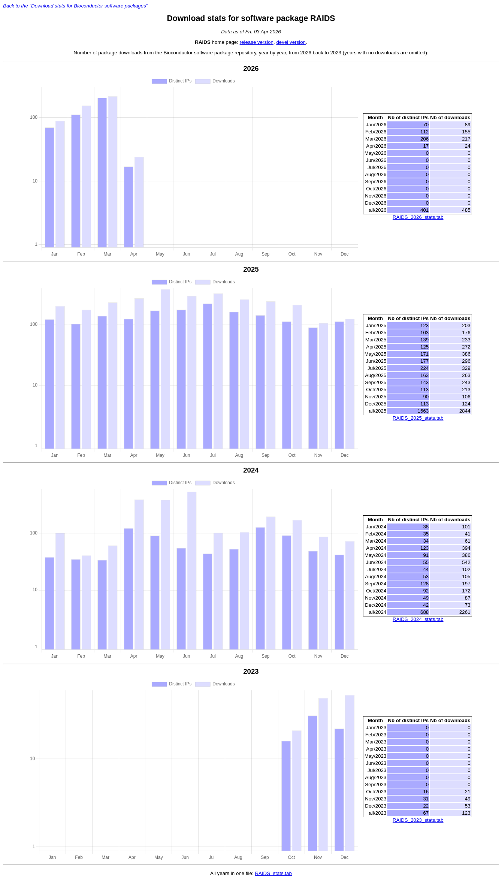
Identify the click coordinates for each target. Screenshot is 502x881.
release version (256, 42)
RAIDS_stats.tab (273, 873)
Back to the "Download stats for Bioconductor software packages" (75, 6)
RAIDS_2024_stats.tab (418, 619)
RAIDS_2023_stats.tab (418, 820)
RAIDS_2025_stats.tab (418, 418)
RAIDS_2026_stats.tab (418, 217)
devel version (291, 42)
